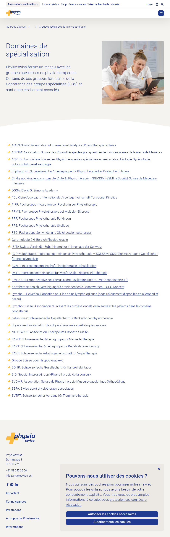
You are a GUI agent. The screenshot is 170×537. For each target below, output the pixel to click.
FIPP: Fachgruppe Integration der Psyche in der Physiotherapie (57, 210)
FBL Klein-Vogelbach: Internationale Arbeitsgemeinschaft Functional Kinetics (67, 203)
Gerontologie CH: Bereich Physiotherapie (41, 245)
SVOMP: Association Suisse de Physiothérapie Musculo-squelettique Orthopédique (71, 387)
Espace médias (52, 4)
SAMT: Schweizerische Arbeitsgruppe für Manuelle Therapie (55, 344)
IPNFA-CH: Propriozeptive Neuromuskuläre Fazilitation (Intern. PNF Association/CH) (73, 285)
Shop (65, 4)
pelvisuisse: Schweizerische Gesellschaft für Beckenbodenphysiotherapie (64, 323)
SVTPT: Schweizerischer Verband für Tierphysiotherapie (52, 401)
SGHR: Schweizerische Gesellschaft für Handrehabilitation (54, 373)
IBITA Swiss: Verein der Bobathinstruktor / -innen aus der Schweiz (59, 252)
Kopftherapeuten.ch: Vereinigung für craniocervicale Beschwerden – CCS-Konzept (71, 292)
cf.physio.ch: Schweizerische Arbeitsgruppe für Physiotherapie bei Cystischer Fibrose (73, 177)
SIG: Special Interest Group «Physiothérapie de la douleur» (53, 380)
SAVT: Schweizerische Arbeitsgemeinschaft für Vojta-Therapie (57, 359)
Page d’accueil (18, 27)
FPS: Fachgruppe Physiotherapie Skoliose (42, 231)
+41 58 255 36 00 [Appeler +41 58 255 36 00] (17, 470)
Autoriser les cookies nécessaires (112, 513)
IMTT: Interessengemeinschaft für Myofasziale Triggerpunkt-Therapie (62, 278)
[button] (161, 13)
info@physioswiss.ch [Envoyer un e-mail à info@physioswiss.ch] (20, 475)
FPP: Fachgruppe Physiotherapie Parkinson (43, 224)
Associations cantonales (24, 4)
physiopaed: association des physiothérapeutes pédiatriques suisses (61, 330)
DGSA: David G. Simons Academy (36, 196)
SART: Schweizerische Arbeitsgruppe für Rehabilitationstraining (57, 351)
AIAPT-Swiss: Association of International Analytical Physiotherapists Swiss (67, 145)
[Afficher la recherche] (162, 4)
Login (150, 4)
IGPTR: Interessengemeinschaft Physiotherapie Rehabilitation (56, 271)
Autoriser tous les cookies (112, 522)
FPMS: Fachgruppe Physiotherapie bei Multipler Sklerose (53, 217)
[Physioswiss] (13, 13)
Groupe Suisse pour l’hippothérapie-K (38, 366)
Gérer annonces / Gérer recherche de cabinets (95, 4)
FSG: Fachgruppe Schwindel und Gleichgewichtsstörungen (54, 238)
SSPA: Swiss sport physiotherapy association (44, 394)
